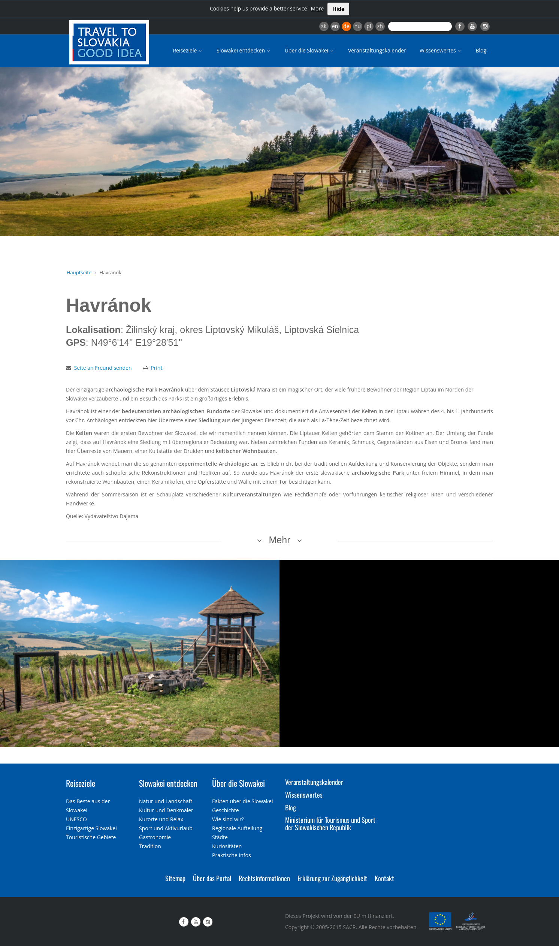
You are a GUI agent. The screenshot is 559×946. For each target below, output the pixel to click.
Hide (338, 8)
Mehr (279, 540)
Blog (480, 50)
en (335, 26)
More (317, 8)
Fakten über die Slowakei (242, 801)
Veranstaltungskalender (377, 50)
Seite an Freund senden (103, 367)
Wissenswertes (441, 50)
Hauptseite (79, 272)
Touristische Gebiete (91, 837)
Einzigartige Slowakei (91, 828)
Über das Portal (212, 878)
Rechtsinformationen (264, 878)
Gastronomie (155, 837)
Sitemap (175, 878)
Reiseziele (188, 50)
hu (357, 26)
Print (156, 367)
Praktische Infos (231, 855)
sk (323, 26)
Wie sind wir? (228, 819)
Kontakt (384, 878)
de (346, 26)
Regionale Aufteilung (237, 828)
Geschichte (225, 810)
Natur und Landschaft (165, 801)
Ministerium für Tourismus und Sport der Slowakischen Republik (330, 823)
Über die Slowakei (310, 50)
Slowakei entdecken (244, 50)
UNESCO (76, 819)
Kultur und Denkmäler (166, 810)
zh (380, 26)
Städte (220, 837)
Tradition (150, 846)
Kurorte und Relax (161, 819)
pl (368, 26)
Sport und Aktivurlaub (166, 828)
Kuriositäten (227, 846)
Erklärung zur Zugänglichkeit (332, 878)
